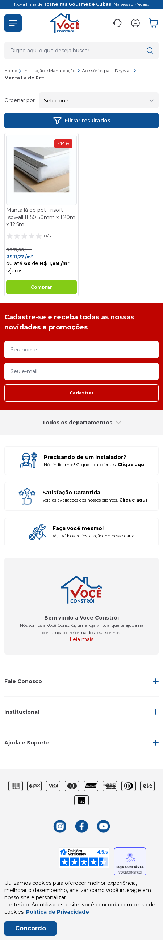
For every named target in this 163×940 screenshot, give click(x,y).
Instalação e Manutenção (52, 70)
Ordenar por (19, 100)
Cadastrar (82, 392)
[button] (13, 23)
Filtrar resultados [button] (81, 120)
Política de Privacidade (57, 912)
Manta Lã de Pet (24, 77)
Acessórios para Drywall (109, 70)
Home (10, 70)
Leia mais (81, 639)
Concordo (30, 928)
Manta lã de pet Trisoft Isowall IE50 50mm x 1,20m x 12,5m (40, 217)
